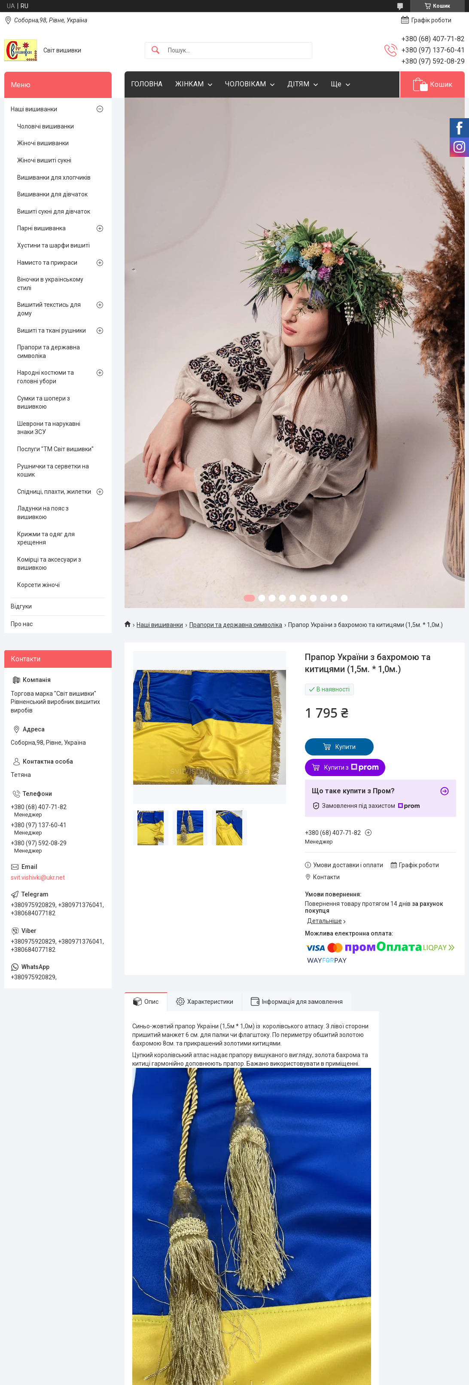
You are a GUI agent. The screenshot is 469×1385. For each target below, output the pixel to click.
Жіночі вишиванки (43, 143)
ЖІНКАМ (189, 84)
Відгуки (21, 606)
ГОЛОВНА (146, 84)
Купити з (351, 767)
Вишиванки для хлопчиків (54, 177)
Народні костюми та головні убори (45, 377)
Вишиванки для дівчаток (52, 194)
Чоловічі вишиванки (45, 126)
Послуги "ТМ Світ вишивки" (55, 449)
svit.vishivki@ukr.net (38, 877)
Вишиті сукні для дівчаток (53, 211)
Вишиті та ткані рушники (51, 330)
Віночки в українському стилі (50, 283)
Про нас (22, 624)
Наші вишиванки (160, 624)
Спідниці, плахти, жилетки (54, 491)
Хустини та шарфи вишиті (53, 245)
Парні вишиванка (41, 228)
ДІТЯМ (298, 84)
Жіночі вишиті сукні (44, 160)
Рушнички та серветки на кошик (53, 470)
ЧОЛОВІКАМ (245, 84)
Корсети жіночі (38, 584)
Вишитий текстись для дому (49, 309)
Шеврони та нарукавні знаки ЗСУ (48, 428)
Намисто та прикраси (47, 262)
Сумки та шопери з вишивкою (43, 402)
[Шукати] (155, 50)
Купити (345, 746)
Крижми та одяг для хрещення (46, 538)
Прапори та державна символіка (235, 624)
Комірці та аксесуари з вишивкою (49, 564)
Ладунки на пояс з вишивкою (43, 512)
